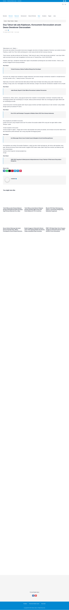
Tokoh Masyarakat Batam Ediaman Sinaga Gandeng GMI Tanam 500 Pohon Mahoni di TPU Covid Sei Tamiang (33, 210)
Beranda (5, 16)
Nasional (17, 16)
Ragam (50, 16)
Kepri (39, 16)
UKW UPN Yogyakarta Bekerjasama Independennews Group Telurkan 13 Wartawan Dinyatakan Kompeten (36, 160)
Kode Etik (19, 0)
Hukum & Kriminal (32, 16)
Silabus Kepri (34, 607)
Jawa (55, 16)
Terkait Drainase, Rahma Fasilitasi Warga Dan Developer (26, 69)
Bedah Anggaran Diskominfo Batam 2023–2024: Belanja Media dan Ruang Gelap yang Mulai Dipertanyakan (34, 230)
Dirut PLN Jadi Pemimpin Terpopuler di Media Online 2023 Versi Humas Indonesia (32, 113)
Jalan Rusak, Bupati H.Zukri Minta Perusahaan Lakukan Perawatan (28, 90)
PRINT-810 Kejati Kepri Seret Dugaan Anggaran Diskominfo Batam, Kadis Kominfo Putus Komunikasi (55, 230)
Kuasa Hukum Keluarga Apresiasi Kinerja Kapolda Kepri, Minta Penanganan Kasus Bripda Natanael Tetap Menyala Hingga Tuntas (12, 230)
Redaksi (4, 0)
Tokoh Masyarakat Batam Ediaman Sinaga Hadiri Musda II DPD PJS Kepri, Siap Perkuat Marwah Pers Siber (13, 210)
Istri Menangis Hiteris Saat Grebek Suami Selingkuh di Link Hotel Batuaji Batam (32, 138)
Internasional (24, 16)
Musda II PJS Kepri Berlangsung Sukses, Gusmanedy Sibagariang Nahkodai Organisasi (54, 210)
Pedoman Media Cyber (11, 0)
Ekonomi (11, 16)
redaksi (14, 178)
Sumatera (44, 16)
